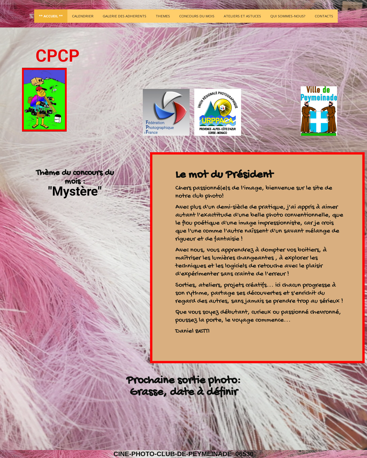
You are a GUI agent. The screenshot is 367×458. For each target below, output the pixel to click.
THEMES (163, 16)
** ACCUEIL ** (51, 16)
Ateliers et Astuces (242, 16)
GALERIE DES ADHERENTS (124, 16)
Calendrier (82, 16)
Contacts (324, 16)
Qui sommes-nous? (287, 16)
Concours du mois (196, 16)
